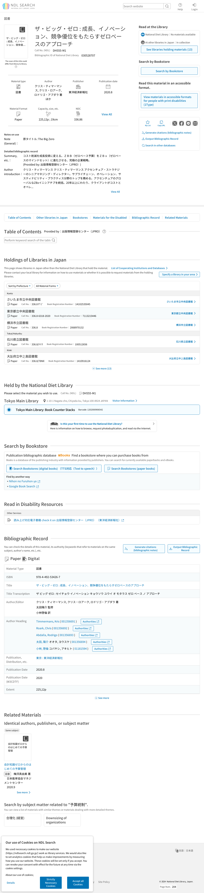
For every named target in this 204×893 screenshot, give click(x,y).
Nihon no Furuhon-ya (25, 481)
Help (180, 6)
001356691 (68, 621)
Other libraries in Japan (51, 217)
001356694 (79, 642)
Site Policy (104, 881)
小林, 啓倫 (42, 648)
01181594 (80, 648)
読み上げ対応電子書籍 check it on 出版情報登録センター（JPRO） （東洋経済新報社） (69, 520)
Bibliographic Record (146, 217)
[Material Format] (47, 286)
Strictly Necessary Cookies (51, 883)
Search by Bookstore (169, 71)
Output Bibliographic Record (160, 139)
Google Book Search (24, 486)
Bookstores (80, 217)
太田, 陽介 (42, 642)
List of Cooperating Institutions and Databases (140, 268)
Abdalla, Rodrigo (46, 635)
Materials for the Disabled (110, 217)
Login (194, 6)
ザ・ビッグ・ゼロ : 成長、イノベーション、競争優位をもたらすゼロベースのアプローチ (90, 585)
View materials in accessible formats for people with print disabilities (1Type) (167, 101)
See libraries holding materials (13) (169, 49)
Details (11, 882)
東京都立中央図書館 (184, 313)
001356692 (60, 628)
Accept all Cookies (78, 882)
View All (107, 114)
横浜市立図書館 (186, 325)
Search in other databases (158, 145)
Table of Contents (19, 217)
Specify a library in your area (180, 274)
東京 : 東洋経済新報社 (49, 658)
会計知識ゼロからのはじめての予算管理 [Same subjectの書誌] (17, 766)
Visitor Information (125, 401)
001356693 (66, 635)
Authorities (91, 621)
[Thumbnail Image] (18, 747)
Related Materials (176, 217)
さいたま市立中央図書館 (182, 302)
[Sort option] (19, 286)
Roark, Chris (43, 628)
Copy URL (161, 123)
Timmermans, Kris (47, 621)
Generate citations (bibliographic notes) (166, 132)
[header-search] (147, 6)
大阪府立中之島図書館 (183, 358)
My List (148, 123)
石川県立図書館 (186, 342)
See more (24, 792)
